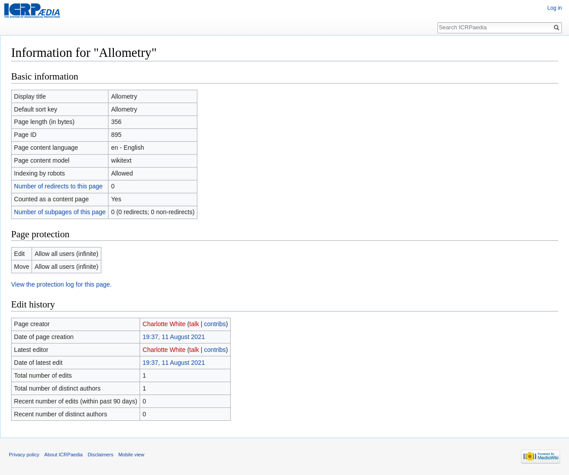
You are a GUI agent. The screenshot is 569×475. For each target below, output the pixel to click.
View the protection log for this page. (61, 284)
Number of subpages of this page (60, 212)
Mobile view (131, 454)
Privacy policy (24, 454)
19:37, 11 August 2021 (174, 336)
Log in (554, 8)
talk (194, 323)
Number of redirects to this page (58, 186)
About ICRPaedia (63, 454)
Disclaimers (100, 454)
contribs (215, 323)
